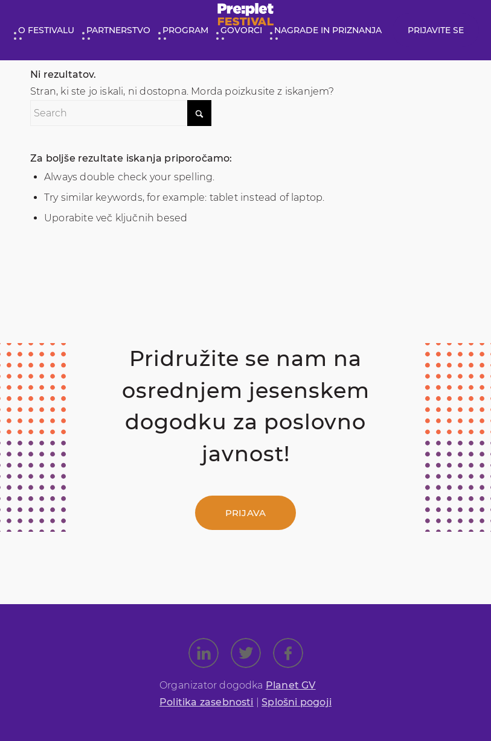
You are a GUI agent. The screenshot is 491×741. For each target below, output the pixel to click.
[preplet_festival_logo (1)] (245, 17)
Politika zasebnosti (206, 702)
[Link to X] (246, 653)
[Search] (120, 113)
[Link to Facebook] (288, 653)
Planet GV (291, 685)
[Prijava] (245, 513)
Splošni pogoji (297, 702)
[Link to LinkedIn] (203, 653)
